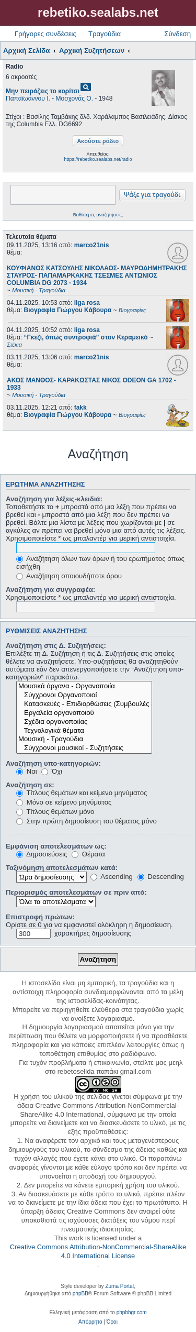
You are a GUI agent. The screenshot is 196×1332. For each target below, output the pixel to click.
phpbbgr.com (132, 1312)
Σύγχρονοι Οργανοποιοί (84, 695)
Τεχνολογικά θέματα (84, 730)
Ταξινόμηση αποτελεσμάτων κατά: (62, 868)
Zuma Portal (119, 1286)
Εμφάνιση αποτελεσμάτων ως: (56, 846)
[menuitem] (90, 1322)
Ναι (26, 771)
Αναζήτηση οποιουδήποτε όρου (69, 576)
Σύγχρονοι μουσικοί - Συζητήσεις (84, 748)
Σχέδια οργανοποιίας (84, 722)
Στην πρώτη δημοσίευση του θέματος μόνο (86, 821)
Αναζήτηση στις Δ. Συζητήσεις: (56, 646)
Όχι (51, 771)
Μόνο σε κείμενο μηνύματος (63, 802)
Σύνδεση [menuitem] (177, 34)
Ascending (111, 876)
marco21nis (91, 245)
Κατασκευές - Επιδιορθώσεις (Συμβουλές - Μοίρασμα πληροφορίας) (84, 704)
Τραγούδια (104, 34)
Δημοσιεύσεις (41, 854)
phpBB (80, 1293)
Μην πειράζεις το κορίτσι (42, 91)
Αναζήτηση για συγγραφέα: (50, 589)
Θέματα (88, 854)
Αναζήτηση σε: (30, 785)
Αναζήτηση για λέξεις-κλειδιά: (54, 499)
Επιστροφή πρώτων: (40, 917)
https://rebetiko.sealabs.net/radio (98, 159)
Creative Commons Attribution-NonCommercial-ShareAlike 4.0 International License (98, 1251)
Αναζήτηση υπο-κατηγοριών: (53, 763)
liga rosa (87, 302)
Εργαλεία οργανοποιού (84, 713)
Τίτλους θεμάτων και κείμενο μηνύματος (81, 793)
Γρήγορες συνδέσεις (45, 34)
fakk (80, 407)
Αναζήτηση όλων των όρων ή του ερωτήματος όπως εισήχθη (100, 562)
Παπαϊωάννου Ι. (28, 98)
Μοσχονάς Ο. (74, 98)
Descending (160, 876)
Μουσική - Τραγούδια (84, 739)
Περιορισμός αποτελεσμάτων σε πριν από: (76, 892)
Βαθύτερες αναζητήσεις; (98, 214)
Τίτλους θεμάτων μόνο (55, 812)
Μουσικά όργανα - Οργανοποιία (84, 686)
